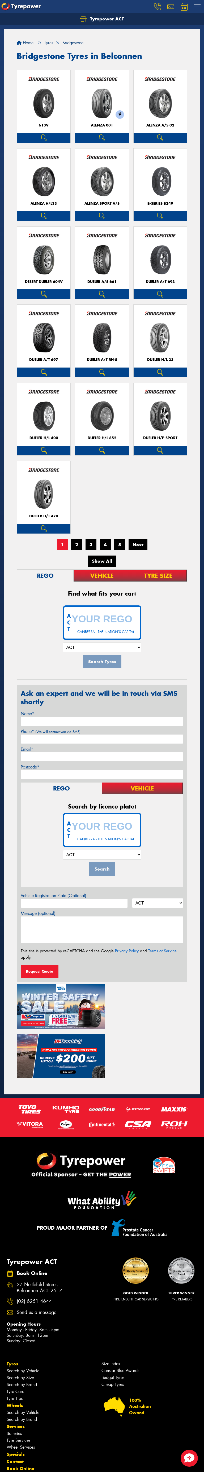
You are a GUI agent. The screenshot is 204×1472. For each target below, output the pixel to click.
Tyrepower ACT (102, 19)
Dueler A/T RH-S (102, 359)
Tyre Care (15, 1339)
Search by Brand (22, 1332)
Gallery (15, 1438)
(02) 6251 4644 (34, 1249)
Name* (27, 714)
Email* (27, 749)
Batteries (14, 1381)
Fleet (12, 1424)
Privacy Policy (127, 951)
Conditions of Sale (70, 1463)
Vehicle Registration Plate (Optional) (53, 895)
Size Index (110, 1311)
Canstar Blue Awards (120, 1318)
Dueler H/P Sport (160, 438)
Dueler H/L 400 (43, 438)
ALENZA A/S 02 (160, 125)
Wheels (15, 1353)
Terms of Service (162, 951)
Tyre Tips (15, 1346)
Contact (15, 1409)
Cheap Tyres (112, 1332)
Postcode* (30, 767)
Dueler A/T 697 (43, 359)
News (13, 1431)
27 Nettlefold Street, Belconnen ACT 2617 (39, 1236)
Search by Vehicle (23, 1319)
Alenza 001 (102, 125)
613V (44, 125)
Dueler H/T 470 (43, 516)
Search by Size (20, 1326)
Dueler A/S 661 (102, 281)
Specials (16, 1402)
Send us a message (36, 1260)
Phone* (50, 731)
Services (16, 1374)
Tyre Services (18, 1388)
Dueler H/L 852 (102, 438)
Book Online (21, 1416)
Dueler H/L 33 (160, 359)
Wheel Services (21, 1395)
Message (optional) (38, 913)
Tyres (12, 1312)
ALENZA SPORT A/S (102, 203)
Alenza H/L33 (44, 203)
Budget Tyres (112, 1325)
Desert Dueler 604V (44, 281)
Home (25, 43)
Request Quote (39, 971)
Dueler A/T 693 (160, 281)
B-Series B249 (160, 203)
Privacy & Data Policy (38, 1463)
